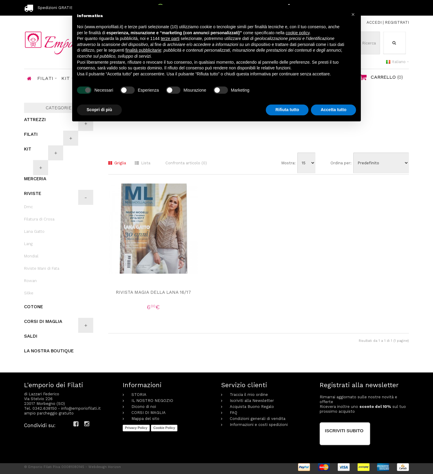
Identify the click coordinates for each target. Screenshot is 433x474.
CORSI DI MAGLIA (43, 321)
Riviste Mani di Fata (41, 268)
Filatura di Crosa (39, 219)
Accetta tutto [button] (333, 109)
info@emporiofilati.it (81, 408)
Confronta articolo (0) (186, 163)
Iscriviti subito (344, 430)
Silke (28, 293)
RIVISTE (32, 193)
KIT (27, 149)
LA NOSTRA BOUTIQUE (49, 351)
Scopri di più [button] (99, 109)
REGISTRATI (397, 22)
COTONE (33, 306)
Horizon (114, 467)
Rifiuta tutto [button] (287, 109)
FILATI (31, 134)
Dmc (28, 207)
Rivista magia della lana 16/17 (153, 292)
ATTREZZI (35, 119)
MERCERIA (35, 178)
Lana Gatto (34, 231)
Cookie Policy (164, 428)
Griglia (117, 163)
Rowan (30, 280)
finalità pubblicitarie (143, 50)
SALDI (30, 336)
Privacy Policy (136, 428)
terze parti (170, 38)
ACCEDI (374, 22)
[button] (353, 14)
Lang (28, 244)
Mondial (31, 256)
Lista (142, 163)
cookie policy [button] (297, 32)
